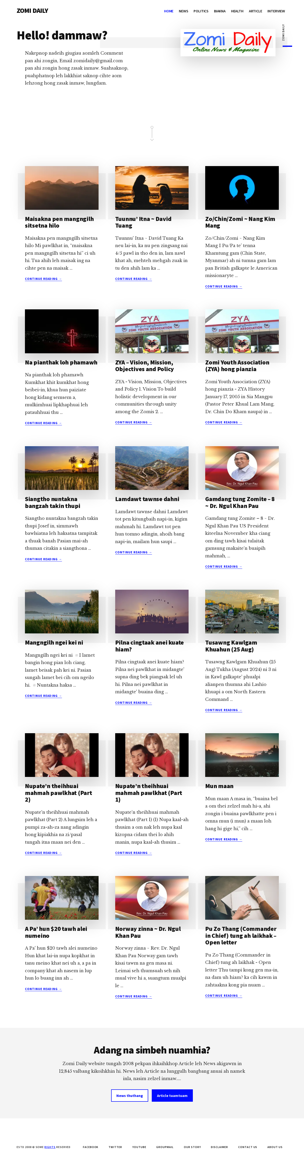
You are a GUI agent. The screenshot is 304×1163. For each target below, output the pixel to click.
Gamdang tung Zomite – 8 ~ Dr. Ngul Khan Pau (240, 502)
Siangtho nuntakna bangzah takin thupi (52, 502)
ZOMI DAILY (32, 10)
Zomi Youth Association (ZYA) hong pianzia (237, 365)
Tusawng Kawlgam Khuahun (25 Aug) (231, 645)
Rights (50, 1147)
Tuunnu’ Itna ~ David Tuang (143, 222)
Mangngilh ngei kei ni (54, 642)
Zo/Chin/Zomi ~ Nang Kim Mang (240, 222)
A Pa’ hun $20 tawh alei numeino (56, 932)
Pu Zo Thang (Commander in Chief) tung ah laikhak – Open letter (240, 935)
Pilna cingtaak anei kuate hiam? (149, 645)
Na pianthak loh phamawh (61, 362)
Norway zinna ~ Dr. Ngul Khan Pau (148, 932)
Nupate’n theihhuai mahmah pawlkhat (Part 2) (58, 792)
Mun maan (219, 786)
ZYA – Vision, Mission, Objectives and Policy (144, 365)
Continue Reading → (43, 279)
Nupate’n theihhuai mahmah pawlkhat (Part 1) (148, 792)
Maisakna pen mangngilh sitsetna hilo (59, 222)
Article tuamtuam (172, 1095)
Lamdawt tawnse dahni (147, 499)
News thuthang (129, 1095)
